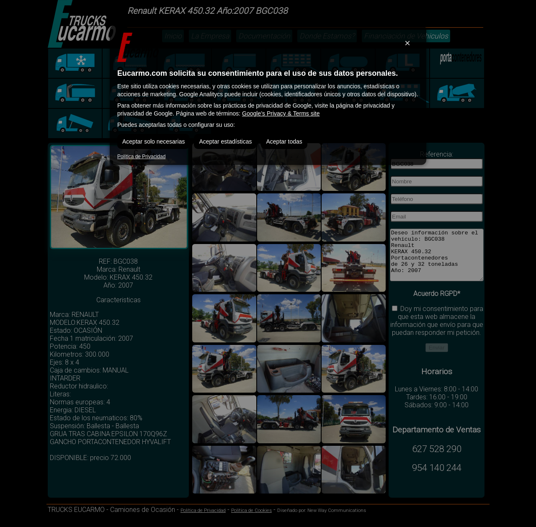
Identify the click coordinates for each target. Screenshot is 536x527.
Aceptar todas (284, 141)
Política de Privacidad (141, 156)
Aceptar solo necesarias (153, 141)
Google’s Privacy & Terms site (281, 113)
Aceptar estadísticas (225, 141)
